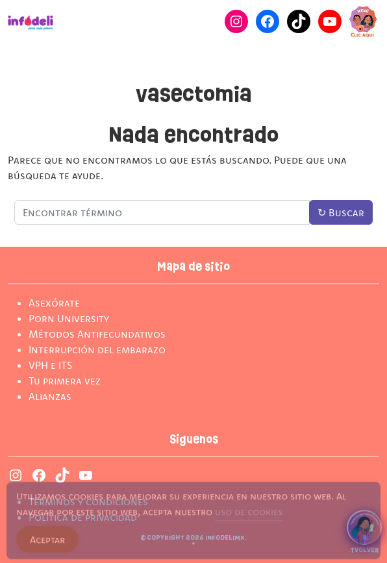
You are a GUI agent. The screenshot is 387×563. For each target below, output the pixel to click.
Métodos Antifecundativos (97, 333)
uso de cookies (248, 516)
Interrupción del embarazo (97, 349)
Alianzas (50, 396)
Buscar (341, 212)
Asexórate (54, 302)
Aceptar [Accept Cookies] (47, 544)
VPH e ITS (50, 364)
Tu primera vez (65, 380)
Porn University (69, 318)
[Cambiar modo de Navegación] (363, 21)
